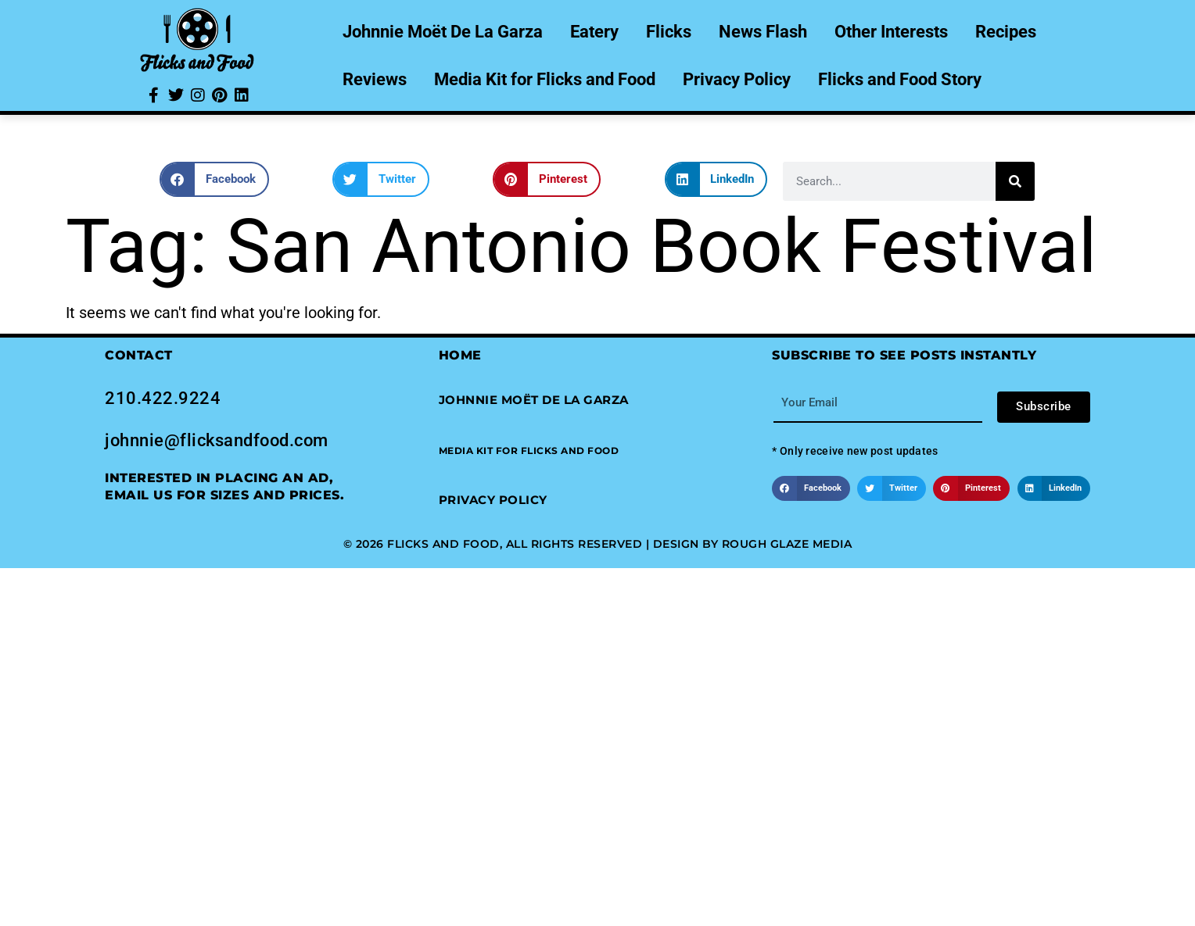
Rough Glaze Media (787, 544)
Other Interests (891, 31)
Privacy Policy (737, 79)
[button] (214, 179)
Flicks (668, 31)
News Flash (763, 31)
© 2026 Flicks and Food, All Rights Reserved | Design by (532, 544)
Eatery (594, 31)
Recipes (1005, 31)
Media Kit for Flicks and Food (544, 79)
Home (460, 355)
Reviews (375, 79)
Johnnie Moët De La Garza (443, 31)
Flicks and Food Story (899, 79)
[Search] (1015, 181)
